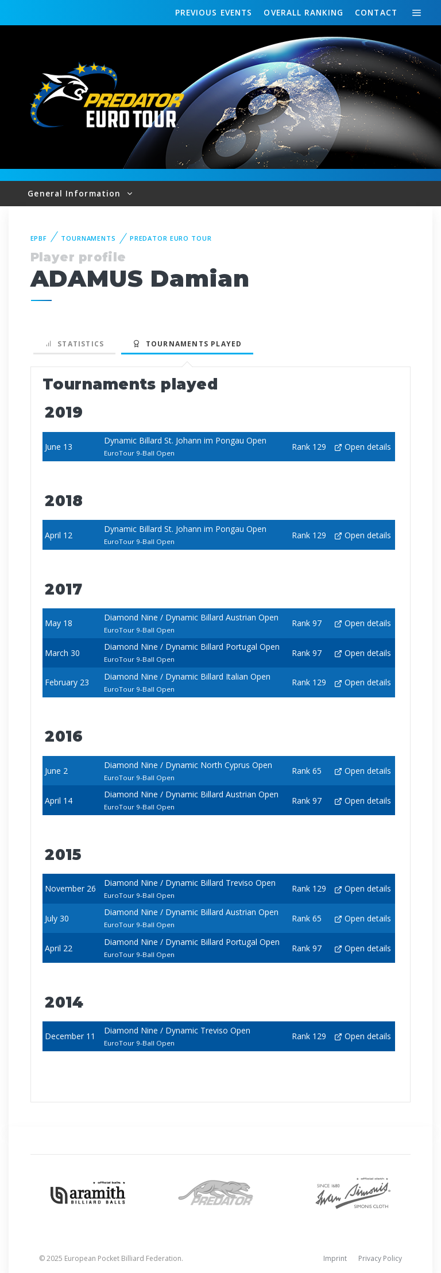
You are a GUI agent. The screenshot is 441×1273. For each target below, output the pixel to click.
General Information (75, 193)
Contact (376, 12)
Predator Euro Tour (171, 238)
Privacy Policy (380, 1258)
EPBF (39, 238)
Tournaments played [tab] (187, 344)
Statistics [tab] (75, 344)
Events (213, 12)
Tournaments (88, 238)
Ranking (303, 12)
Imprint (335, 1258)
